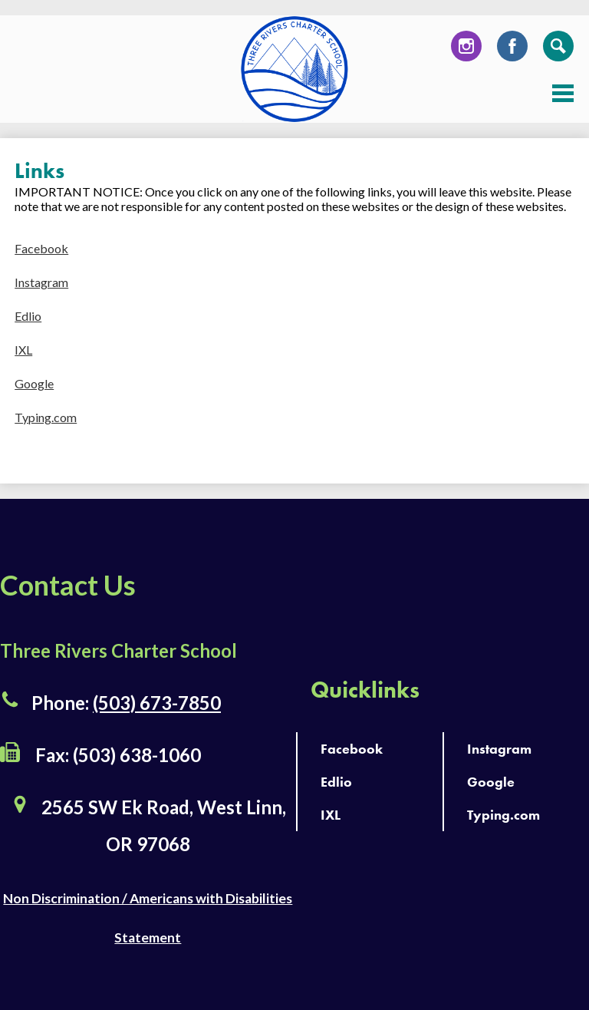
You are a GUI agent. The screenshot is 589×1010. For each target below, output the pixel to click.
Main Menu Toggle (563, 93)
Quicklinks (365, 689)
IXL (23, 349)
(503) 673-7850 (157, 702)
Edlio (28, 316)
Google (34, 383)
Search (558, 49)
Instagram (466, 49)
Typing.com (46, 417)
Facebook (512, 49)
